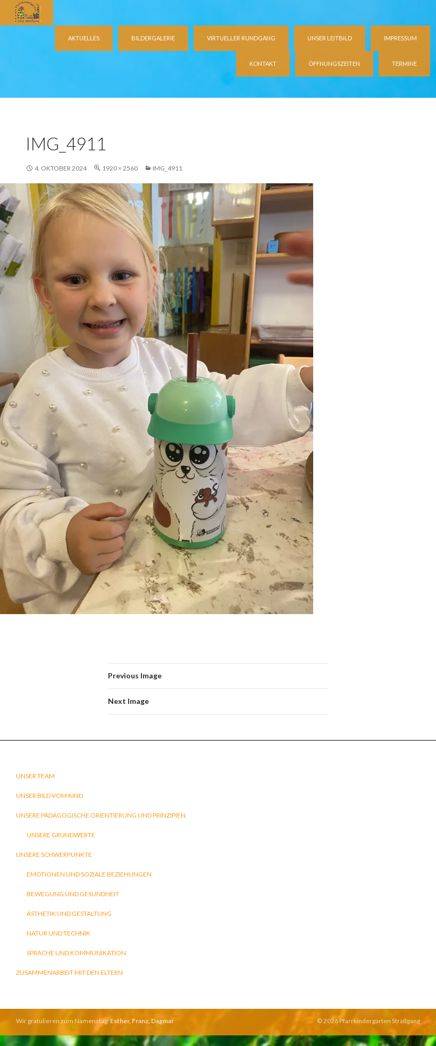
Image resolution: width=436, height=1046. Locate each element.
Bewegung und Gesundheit (73, 894)
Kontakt (262, 63)
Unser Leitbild (329, 38)
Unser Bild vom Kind (49, 796)
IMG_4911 (167, 168)
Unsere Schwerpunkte (54, 854)
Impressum (400, 38)
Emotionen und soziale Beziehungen (89, 874)
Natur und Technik (58, 933)
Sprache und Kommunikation (76, 953)
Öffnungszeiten (334, 63)
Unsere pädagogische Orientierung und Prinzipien (101, 815)
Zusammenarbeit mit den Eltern (69, 972)
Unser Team (35, 776)
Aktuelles (83, 38)
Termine (404, 63)
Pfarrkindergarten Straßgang (379, 1021)
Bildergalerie (153, 38)
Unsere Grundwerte (61, 835)
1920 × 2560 (120, 168)
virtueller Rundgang (241, 38)
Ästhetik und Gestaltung (69, 913)
